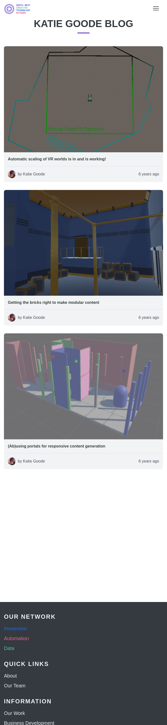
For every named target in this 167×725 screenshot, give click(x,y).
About (10, 676)
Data (9, 648)
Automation (16, 638)
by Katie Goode (31, 174)
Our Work (14, 713)
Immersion (15, 628)
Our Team (14, 685)
